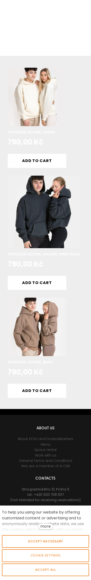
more (45, 526)
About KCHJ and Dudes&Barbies (45, 440)
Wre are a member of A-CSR (45, 468)
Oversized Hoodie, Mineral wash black (44, 254)
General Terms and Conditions (45, 462)
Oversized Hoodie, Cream (31, 132)
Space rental (45, 451)
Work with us (45, 457)
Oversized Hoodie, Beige (30, 362)
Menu (45, 446)
